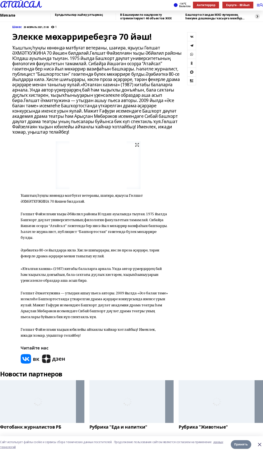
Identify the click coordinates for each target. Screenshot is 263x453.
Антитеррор (206, 5)
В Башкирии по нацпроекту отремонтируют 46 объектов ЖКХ (146, 16)
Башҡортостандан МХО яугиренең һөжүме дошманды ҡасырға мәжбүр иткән (213, 16)
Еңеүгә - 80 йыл (238, 5)
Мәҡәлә (7, 15)
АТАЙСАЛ (20, 4)
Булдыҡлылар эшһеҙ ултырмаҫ (79, 15)
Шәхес (17, 27)
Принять (241, 444)
